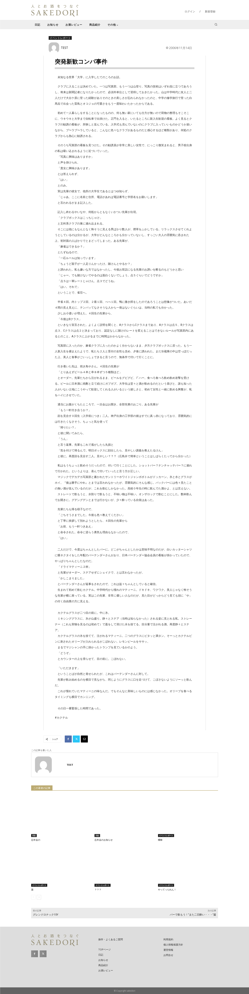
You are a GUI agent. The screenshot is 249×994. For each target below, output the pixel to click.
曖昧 (160, 840)
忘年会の (35, 840)
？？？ (97, 889)
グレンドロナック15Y (45, 914)
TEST (64, 48)
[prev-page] (33, 897)
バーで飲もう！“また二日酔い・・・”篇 (193, 914)
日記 (34, 835)
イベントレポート (60, 38)
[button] (216, 24)
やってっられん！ (167, 889)
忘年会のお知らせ (103, 840)
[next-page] (39, 897)
